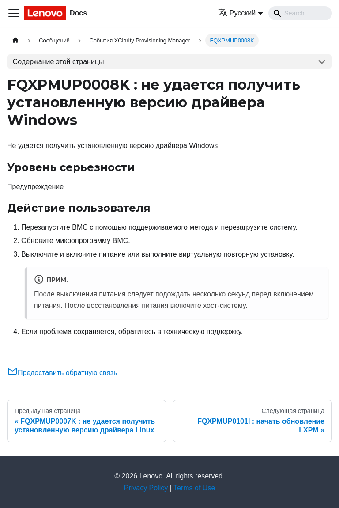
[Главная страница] (15, 40)
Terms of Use (194, 488)
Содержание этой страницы (58, 61)
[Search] (300, 13)
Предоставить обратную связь (62, 372)
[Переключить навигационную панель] (13, 13)
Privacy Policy (146, 488)
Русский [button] (237, 13)
